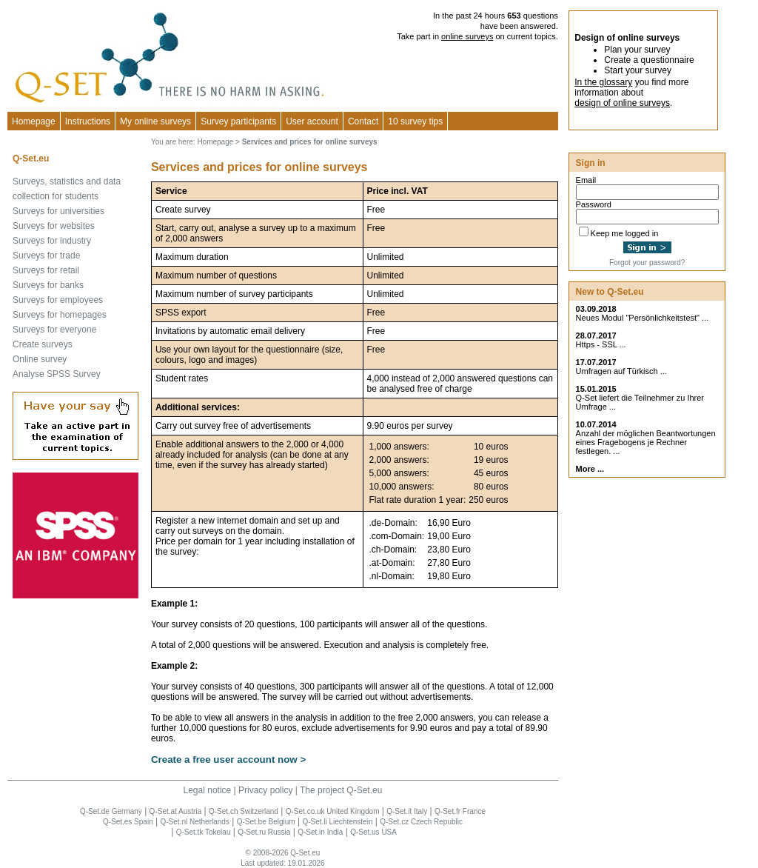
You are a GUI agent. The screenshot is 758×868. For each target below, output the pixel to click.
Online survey (40, 359)
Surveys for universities (58, 211)
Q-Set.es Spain (128, 822)
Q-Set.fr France (460, 811)
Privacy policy (265, 790)
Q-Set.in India (320, 832)
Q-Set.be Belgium (266, 822)
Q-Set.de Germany (111, 811)
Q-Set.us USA (373, 832)
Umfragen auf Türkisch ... (621, 371)
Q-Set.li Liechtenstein (337, 822)
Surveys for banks (48, 285)
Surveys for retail (46, 270)
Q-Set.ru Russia (264, 832)
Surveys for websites (54, 226)
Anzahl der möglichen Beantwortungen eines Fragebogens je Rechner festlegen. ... (646, 442)
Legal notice (208, 790)
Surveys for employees (58, 300)
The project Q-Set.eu (341, 790)
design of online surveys (622, 103)
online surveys (467, 36)
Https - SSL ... (601, 344)
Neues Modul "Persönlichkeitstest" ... (642, 317)
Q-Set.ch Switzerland (243, 811)
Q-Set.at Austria (176, 811)
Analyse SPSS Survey (57, 374)
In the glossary (603, 82)
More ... (590, 468)
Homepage (34, 121)
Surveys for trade (46, 255)
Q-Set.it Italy (406, 811)
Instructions (87, 121)
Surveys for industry (52, 241)
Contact (363, 121)
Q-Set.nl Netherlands (194, 822)
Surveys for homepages (60, 315)
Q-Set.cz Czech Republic (421, 822)
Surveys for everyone (54, 329)
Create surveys (43, 344)
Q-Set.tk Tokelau (203, 832)
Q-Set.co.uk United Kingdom (333, 811)
